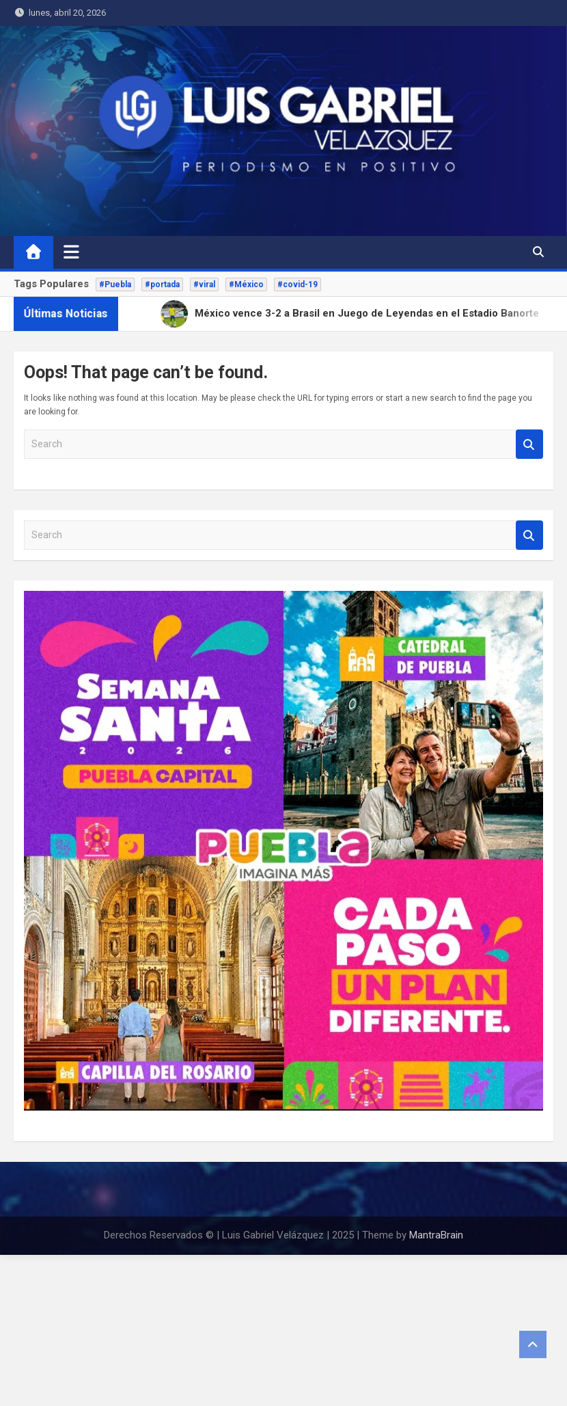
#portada (162, 284)
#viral (204, 284)
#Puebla (115, 284)
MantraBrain (436, 1235)
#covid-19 (297, 284)
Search (529, 444)
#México (246, 284)
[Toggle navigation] (71, 251)
